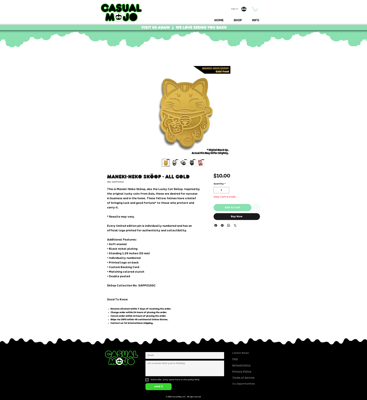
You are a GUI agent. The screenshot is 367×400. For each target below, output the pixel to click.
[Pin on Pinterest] (222, 225)
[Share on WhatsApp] (229, 225)
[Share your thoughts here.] (184, 368)
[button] (255, 9)
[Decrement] (216, 190)
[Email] (183, 355)
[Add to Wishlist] (256, 207)
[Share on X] (235, 225)
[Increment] (226, 190)
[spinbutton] (221, 190)
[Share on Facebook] (216, 225)
